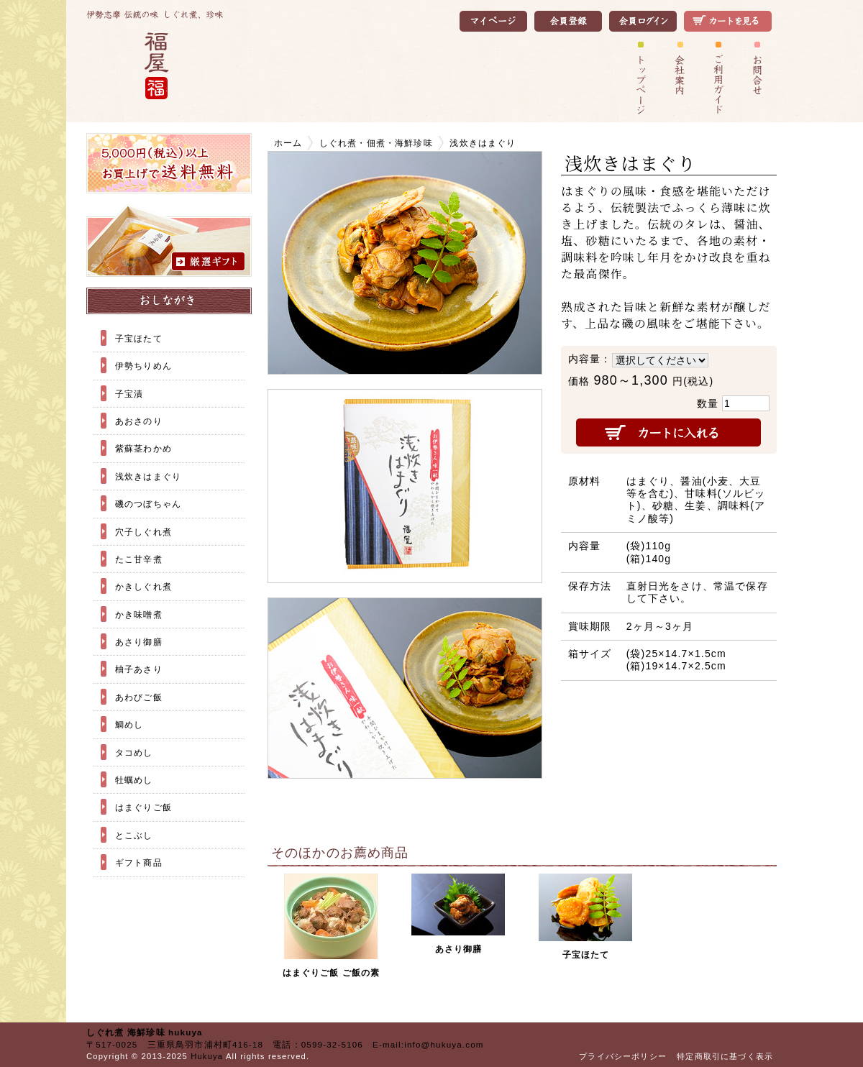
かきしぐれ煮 (143, 586)
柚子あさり (139, 669)
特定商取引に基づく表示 (725, 1056)
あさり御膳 (139, 641)
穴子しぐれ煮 (143, 531)
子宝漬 (129, 393)
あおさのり (139, 421)
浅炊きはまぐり (148, 476)
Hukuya (207, 1056)
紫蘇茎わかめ (143, 448)
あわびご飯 (139, 697)
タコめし (134, 752)
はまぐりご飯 (143, 807)
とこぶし (134, 835)
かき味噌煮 (139, 614)
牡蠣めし (134, 779)
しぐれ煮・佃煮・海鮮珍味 (376, 142)
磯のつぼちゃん (148, 503)
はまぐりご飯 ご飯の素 (331, 972)
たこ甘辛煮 (139, 559)
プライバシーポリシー (623, 1056)
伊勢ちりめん (143, 365)
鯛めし (129, 724)
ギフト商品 (139, 862)
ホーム (288, 142)
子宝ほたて (139, 338)
